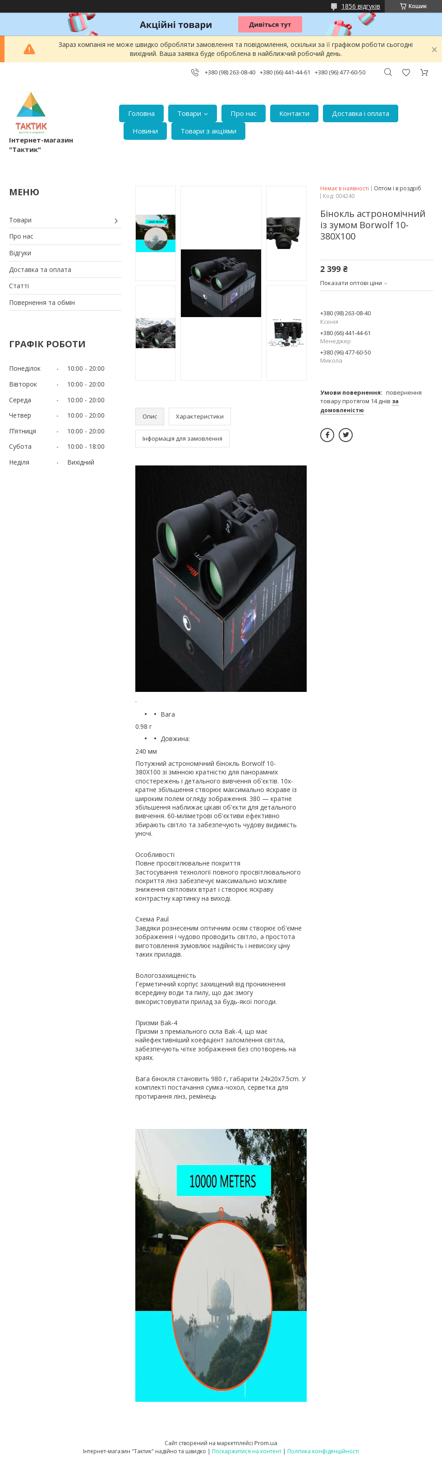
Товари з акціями (208, 130)
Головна (141, 113)
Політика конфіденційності (323, 1451)
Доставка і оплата (360, 113)
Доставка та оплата (40, 269)
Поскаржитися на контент (246, 1451)
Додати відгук (406, 72)
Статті (19, 285)
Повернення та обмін (42, 302)
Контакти (294, 113)
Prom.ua (265, 1443)
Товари (189, 113)
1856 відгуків (360, 6)
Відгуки (20, 253)
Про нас (243, 113)
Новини (145, 130)
